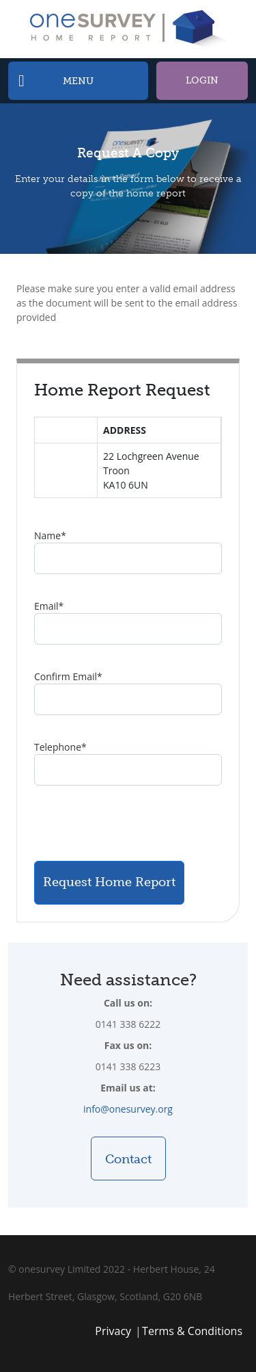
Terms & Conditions (192, 1330)
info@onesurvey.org (128, 1108)
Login (202, 80)
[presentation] (138, 823)
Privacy (113, 1330)
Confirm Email (68, 676)
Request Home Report (109, 882)
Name (50, 535)
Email (48, 605)
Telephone (60, 746)
